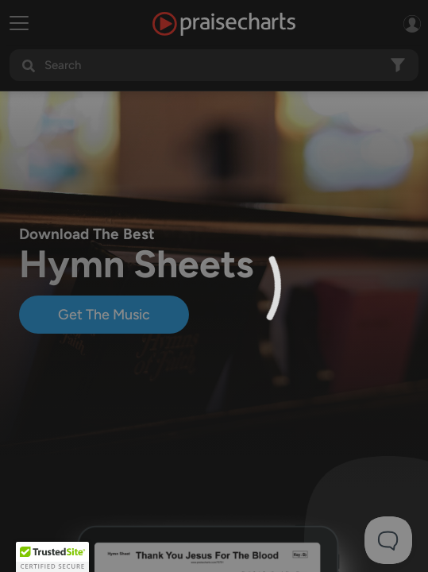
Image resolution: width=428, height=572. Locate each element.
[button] (52, 557)
